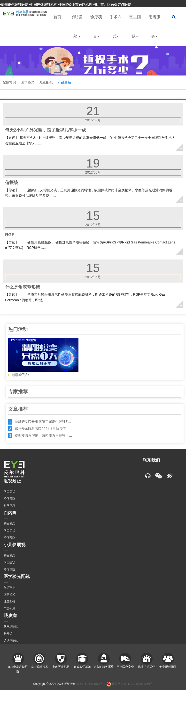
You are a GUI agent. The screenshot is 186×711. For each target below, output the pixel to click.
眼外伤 (8, 633)
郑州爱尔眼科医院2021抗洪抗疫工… (42, 429)
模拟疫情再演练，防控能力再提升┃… (43, 435)
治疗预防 (9, 498)
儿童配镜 (46, 82)
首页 (57, 17)
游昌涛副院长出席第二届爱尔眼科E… (43, 422)
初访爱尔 (77, 30)
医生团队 (135, 30)
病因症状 (9, 491)
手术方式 (115, 30)
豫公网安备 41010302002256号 (129, 684)
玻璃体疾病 (11, 640)
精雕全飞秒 (43, 357)
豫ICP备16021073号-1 (91, 684)
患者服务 (154, 30)
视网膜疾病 (11, 626)
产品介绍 (64, 82)
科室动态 (9, 505)
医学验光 (27, 82)
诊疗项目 (96, 30)
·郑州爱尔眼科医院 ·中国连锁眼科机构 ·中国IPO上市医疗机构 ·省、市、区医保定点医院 (65, 5)
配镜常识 (9, 82)
